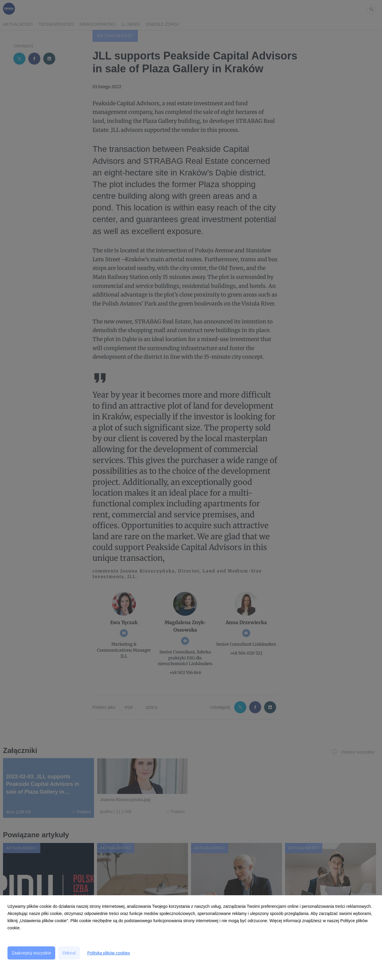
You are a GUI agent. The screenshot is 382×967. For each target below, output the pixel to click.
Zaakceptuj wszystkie (31, 953)
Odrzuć (69, 953)
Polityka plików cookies (108, 953)
